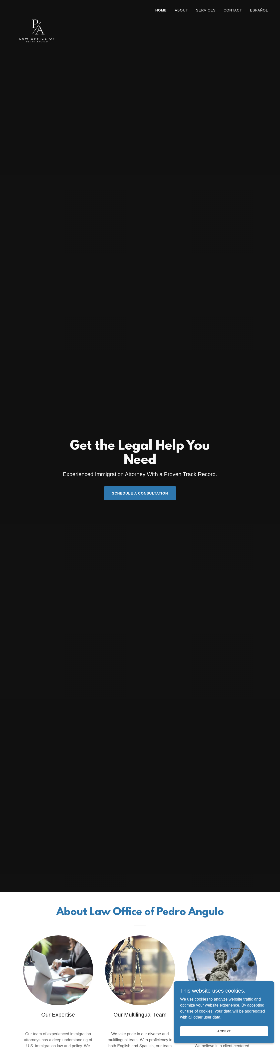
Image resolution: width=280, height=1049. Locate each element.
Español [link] (259, 10)
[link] (37, 9)
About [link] (181, 10)
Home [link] (161, 10)
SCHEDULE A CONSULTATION (140, 493)
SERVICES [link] (206, 10)
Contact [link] (233, 10)
